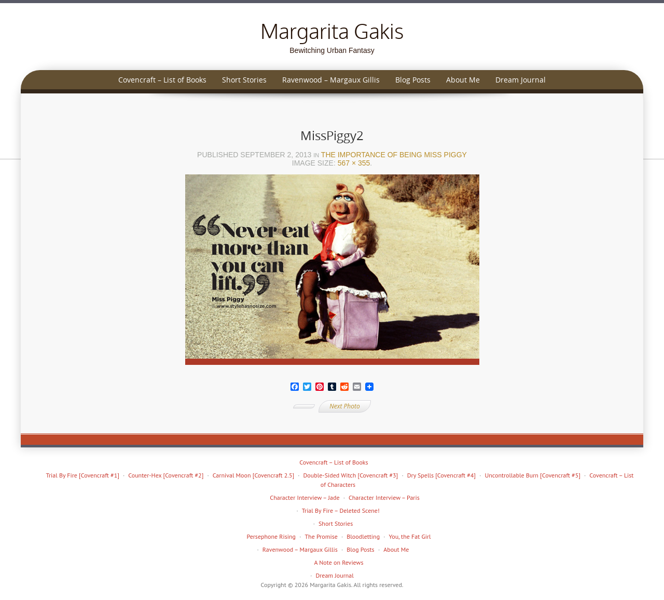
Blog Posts (413, 80)
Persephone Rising (271, 536)
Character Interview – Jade (304, 497)
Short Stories (244, 80)
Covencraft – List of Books (162, 80)
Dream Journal (520, 80)
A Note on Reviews (339, 562)
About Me (463, 80)
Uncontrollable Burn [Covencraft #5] (532, 475)
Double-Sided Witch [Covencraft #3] (350, 475)
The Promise (321, 536)
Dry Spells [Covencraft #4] (441, 475)
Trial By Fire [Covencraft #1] (82, 475)
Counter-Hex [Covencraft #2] (165, 475)
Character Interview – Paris (384, 497)
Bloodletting (363, 536)
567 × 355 (354, 163)
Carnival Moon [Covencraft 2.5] (253, 475)
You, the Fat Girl (410, 536)
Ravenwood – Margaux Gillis (331, 80)
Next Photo (344, 406)
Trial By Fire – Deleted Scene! (341, 510)
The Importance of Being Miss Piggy (394, 155)
